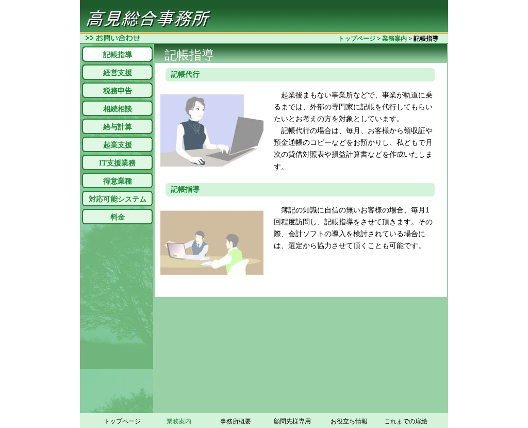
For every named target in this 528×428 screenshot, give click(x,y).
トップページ (356, 38)
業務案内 (394, 38)
